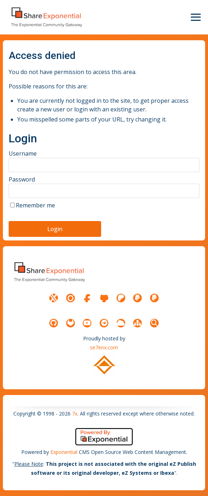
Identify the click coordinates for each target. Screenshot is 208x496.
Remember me (35, 205)
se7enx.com (104, 347)
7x (74, 413)
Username (23, 153)
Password (22, 179)
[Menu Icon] (196, 17)
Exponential (63, 452)
